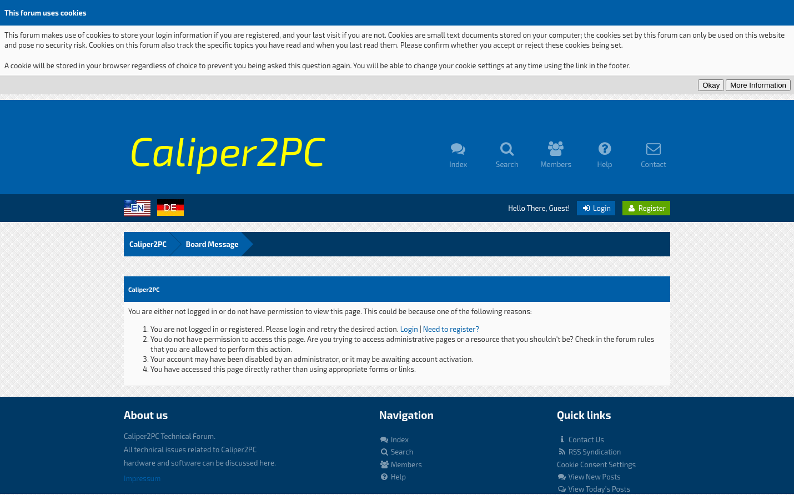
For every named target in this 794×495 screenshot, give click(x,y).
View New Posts (589, 476)
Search (396, 451)
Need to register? (451, 329)
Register (646, 208)
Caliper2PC (148, 244)
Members (400, 464)
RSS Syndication (589, 451)
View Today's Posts (593, 488)
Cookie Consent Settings (596, 464)
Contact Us (580, 439)
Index (394, 439)
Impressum (142, 478)
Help (392, 476)
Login (596, 208)
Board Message (212, 244)
